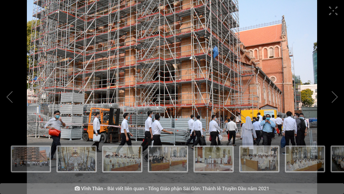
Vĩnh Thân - (93, 188)
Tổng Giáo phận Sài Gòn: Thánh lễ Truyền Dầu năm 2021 (208, 188)
